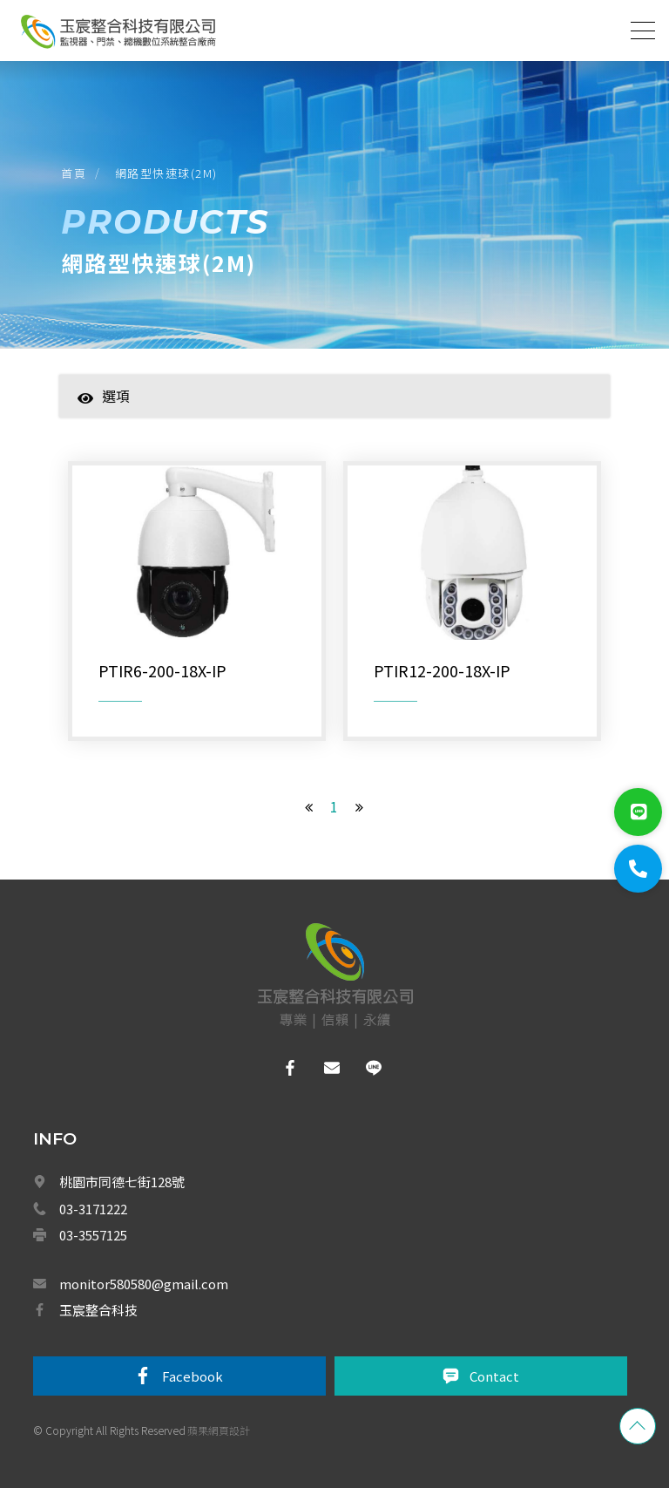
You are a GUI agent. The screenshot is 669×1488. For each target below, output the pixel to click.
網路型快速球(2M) (166, 173)
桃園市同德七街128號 (122, 1181)
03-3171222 (93, 1208)
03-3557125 (93, 1235)
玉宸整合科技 (98, 1310)
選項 (104, 395)
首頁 (73, 173)
